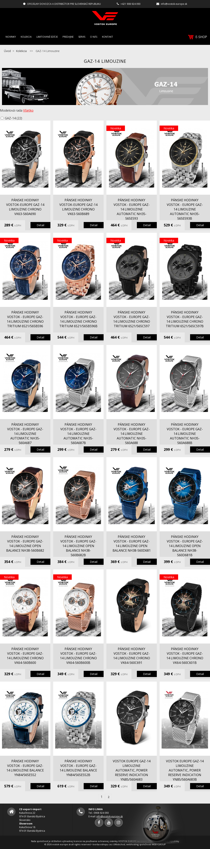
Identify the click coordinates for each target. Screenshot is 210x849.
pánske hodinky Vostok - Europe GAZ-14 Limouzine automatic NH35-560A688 (132, 433)
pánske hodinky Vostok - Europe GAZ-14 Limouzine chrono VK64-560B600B (78, 656)
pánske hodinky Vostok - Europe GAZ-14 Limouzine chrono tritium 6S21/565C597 (131, 319)
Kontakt (107, 36)
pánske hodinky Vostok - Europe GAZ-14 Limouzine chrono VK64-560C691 (131, 656)
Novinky (11, 36)
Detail (40, 225)
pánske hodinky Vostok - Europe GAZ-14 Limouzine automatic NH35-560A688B (185, 433)
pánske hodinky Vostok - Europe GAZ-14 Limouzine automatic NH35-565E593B (185, 209)
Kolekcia (26, 36)
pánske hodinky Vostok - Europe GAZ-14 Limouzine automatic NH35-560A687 (25, 433)
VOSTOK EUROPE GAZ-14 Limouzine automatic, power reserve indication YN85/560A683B (185, 770)
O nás (93, 36)
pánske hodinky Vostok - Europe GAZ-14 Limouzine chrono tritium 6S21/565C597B (185, 319)
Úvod (7, 51)
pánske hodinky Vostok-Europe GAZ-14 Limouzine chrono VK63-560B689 (78, 207)
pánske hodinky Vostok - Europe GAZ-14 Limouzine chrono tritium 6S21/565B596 (25, 319)
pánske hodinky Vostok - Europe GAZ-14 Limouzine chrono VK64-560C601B (184, 656)
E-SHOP (197, 37)
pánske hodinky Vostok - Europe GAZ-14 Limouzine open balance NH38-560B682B (78, 546)
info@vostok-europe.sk (174, 4)
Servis (81, 36)
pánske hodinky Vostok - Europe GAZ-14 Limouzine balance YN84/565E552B (78, 768)
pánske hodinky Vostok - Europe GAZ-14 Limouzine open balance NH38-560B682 (25, 544)
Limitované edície (47, 36)
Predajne (68, 36)
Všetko (28, 110)
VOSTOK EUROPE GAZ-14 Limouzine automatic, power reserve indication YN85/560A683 (131, 770)
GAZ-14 (13, 118)
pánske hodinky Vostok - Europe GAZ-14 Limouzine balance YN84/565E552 (25, 768)
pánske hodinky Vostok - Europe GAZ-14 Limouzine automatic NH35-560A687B (78, 433)
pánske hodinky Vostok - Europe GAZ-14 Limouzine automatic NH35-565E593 (132, 209)
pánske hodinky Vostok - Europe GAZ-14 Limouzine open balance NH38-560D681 (132, 544)
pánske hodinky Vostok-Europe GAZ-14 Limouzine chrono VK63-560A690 (25, 207)
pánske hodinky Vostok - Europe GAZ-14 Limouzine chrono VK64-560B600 (25, 656)
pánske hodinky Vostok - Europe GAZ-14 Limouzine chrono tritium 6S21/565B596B (78, 319)
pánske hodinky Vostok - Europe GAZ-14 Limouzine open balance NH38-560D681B (185, 546)
